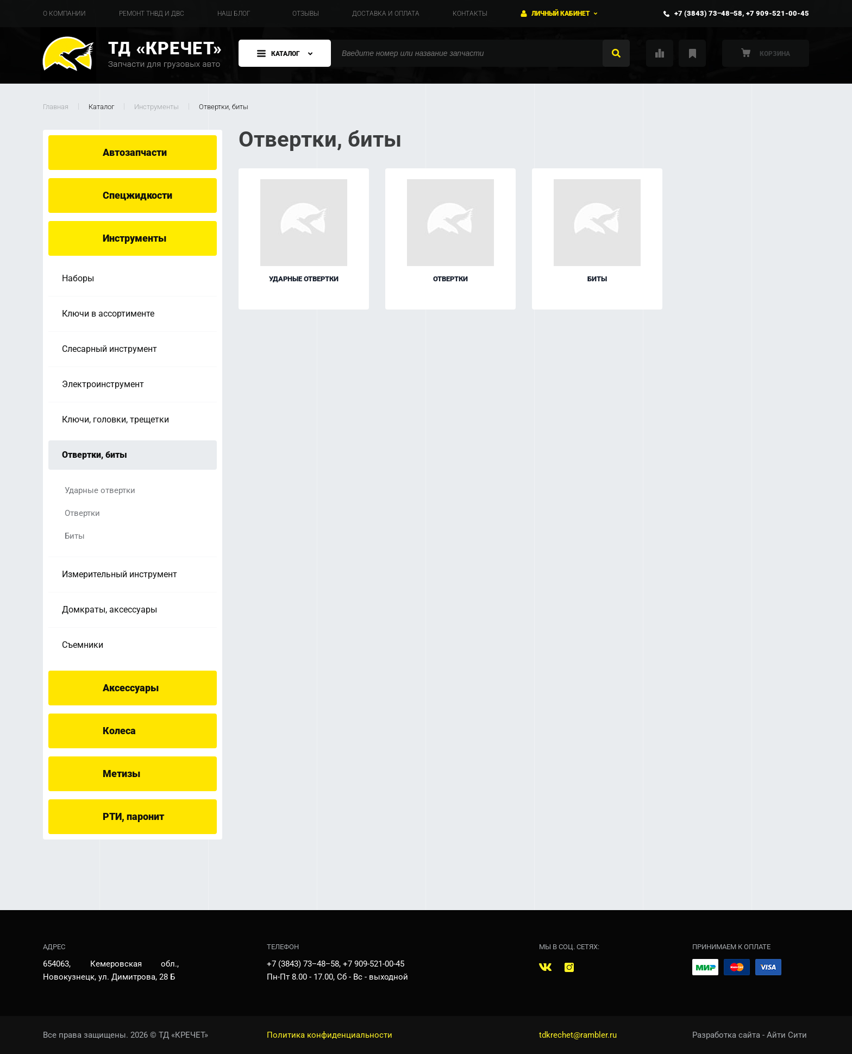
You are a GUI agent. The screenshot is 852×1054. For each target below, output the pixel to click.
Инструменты (156, 107)
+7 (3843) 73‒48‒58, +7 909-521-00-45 (741, 13)
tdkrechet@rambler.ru (578, 1035)
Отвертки (82, 513)
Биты (75, 536)
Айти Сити (787, 1035)
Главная (55, 107)
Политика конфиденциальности (329, 1035)
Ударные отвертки (100, 490)
